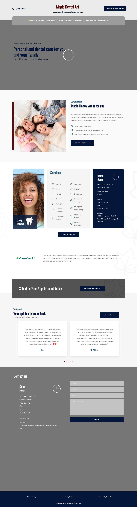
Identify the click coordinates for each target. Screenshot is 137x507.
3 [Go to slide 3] (68, 361)
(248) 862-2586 (103, 202)
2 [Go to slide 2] (66, 361)
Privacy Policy (31, 497)
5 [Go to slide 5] (72, 361)
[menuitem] (31, 20)
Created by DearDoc (105, 497)
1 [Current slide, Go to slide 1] (64, 361)
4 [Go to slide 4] (70, 361)
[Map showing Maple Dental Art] (68, 460)
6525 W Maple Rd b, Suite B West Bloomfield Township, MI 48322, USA (107, 219)
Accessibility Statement (68, 497)
